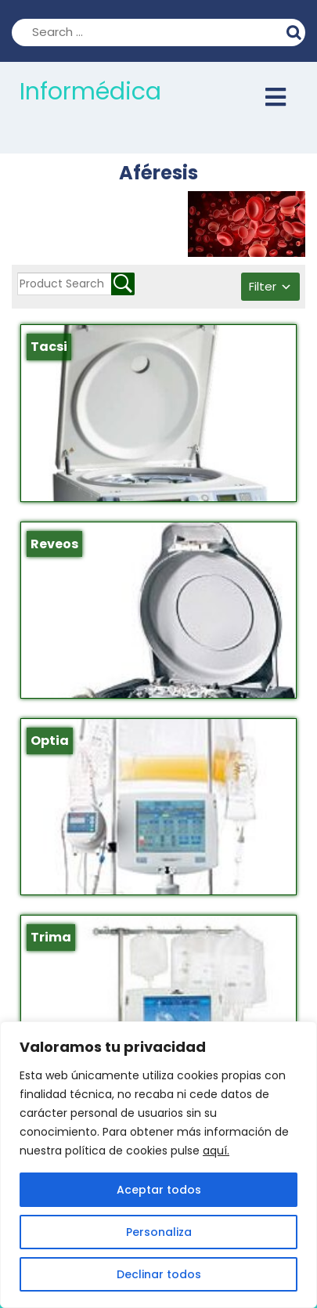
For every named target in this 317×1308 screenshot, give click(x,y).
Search (295, 30)
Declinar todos (159, 1274)
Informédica (90, 91)
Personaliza (159, 1232)
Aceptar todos (159, 1190)
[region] (158, 1164)
